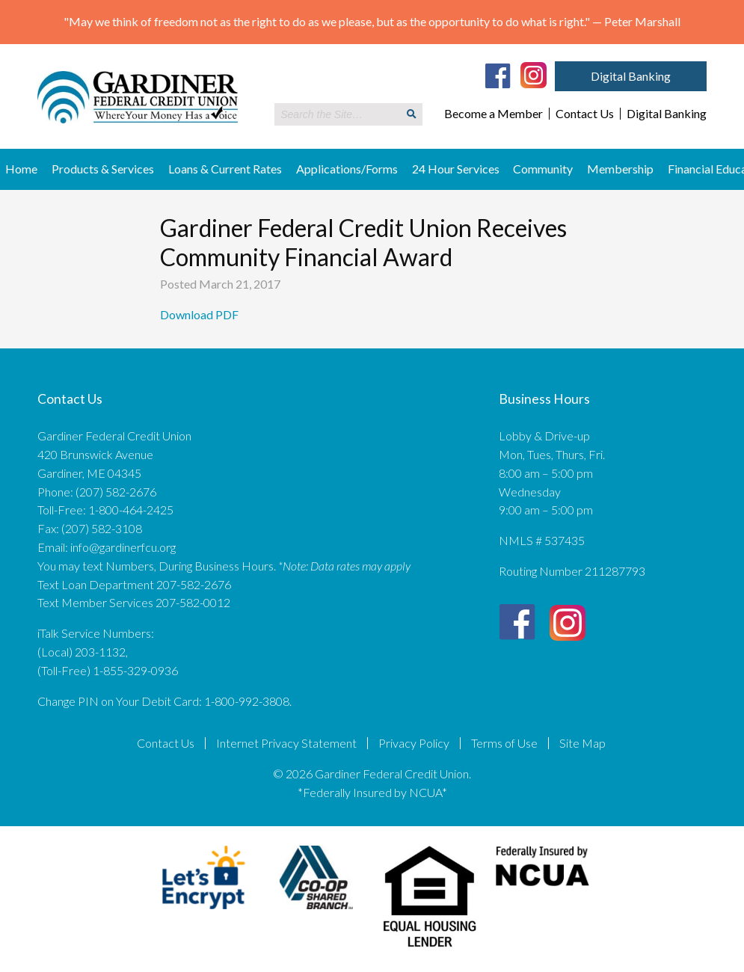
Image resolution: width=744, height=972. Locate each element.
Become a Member (493, 114)
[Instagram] (533, 74)
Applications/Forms (347, 169)
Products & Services (103, 169)
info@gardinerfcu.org (123, 547)
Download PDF (200, 314)
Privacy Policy (413, 743)
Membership (620, 169)
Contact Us (585, 114)
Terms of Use (504, 743)
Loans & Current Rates (225, 169)
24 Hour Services (455, 169)
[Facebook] (498, 75)
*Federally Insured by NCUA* (372, 792)
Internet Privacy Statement (286, 743)
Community (543, 169)
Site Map (582, 743)
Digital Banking (631, 76)
